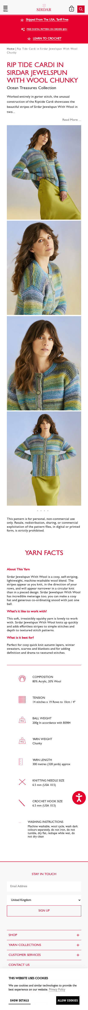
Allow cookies (68, 1000)
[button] (15, 9)
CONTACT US (19, 965)
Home (11, 49)
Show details (19, 1000)
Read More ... (71, 120)
